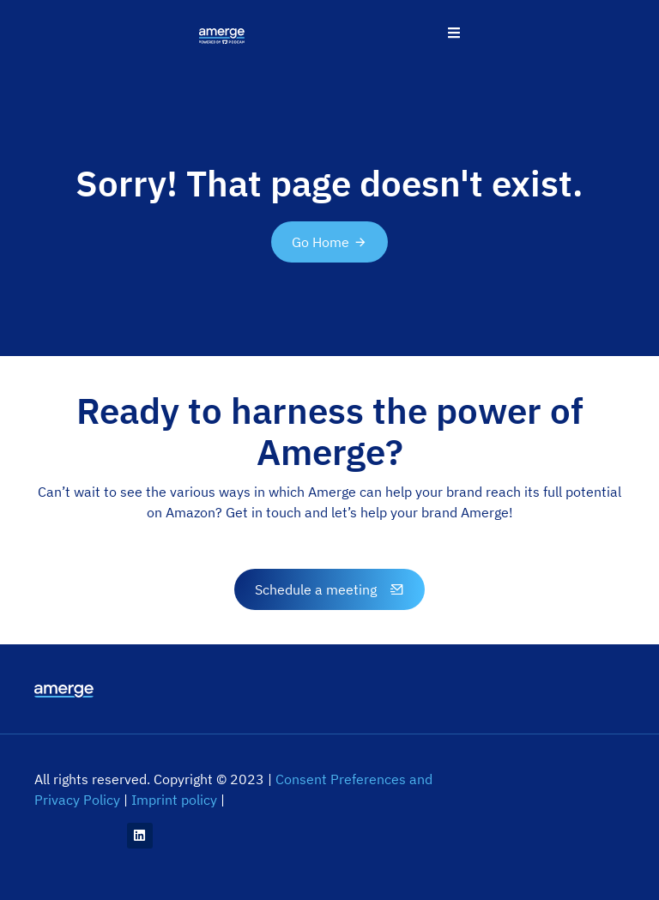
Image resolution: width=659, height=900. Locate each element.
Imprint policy (174, 799)
